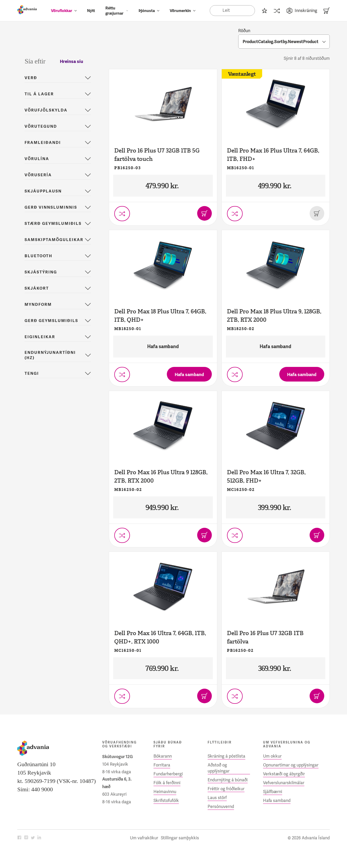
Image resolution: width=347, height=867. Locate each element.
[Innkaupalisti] (264, 10)
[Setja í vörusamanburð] (122, 213)
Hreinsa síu (71, 61)
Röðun (244, 30)
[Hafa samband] (189, 374)
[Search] (232, 10)
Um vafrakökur (144, 838)
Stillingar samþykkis (180, 838)
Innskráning (301, 11)
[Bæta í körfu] (204, 213)
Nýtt (91, 10)
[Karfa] (326, 10)
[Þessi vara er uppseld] (317, 213)
